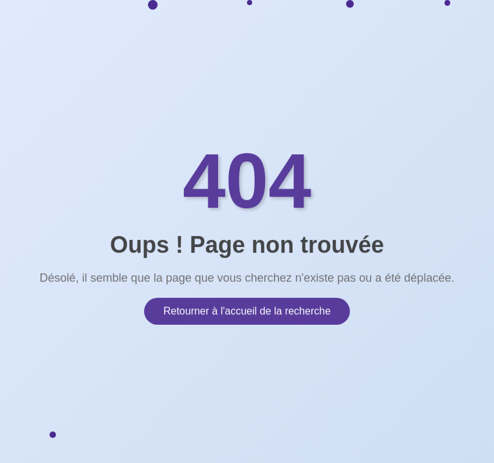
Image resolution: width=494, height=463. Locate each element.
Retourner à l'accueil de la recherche (247, 310)
